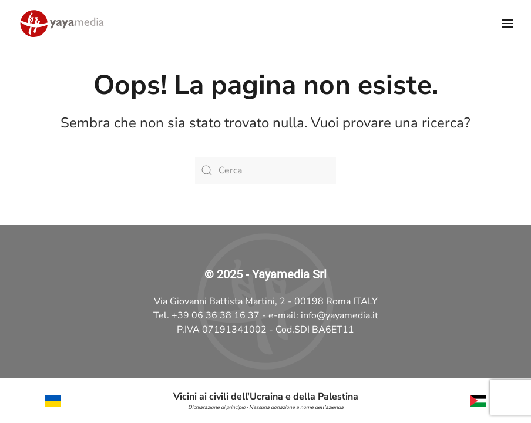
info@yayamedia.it (339, 315)
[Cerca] (265, 170)
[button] (507, 23)
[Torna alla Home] (62, 23)
